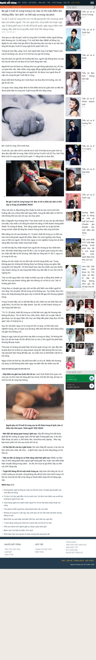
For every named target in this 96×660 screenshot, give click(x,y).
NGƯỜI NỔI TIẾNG (77, 297)
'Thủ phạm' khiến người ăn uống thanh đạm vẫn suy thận (26, 509)
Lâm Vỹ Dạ (8, 555)
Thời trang (57, 3)
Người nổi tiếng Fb (74, 553)
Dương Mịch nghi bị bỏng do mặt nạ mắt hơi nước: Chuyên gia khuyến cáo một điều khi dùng (32, 491)
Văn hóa (41, 3)
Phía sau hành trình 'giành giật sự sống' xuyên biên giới (25, 527)
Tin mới (71, 7)
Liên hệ (69, 561)
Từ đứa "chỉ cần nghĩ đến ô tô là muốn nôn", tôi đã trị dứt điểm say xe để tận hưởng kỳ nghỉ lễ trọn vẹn (33, 497)
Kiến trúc (39, 552)
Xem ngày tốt (72, 547)
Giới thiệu (89, 561)
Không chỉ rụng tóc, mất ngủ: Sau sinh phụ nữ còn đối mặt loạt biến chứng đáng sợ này (33, 514)
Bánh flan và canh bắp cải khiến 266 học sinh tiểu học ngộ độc (28, 519)
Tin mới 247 (74, 372)
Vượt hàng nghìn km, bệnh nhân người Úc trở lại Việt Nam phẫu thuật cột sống (32, 504)
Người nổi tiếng (12, 544)
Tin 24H (71, 293)
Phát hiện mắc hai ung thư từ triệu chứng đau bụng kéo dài (27, 534)
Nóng (24, 3)
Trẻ (48, 3)
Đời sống (33, 3)
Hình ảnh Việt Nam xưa (76, 545)
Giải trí (66, 3)
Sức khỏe (75, 3)
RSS (63, 561)
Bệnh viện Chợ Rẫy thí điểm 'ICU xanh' (18, 530)
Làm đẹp (8, 552)
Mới (19, 3)
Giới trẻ (39, 544)
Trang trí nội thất (43, 549)
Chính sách (78, 561)
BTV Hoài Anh (72, 550)
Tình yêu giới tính (12, 549)
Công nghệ (71, 542)
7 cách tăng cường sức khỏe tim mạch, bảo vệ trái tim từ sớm (28, 523)
